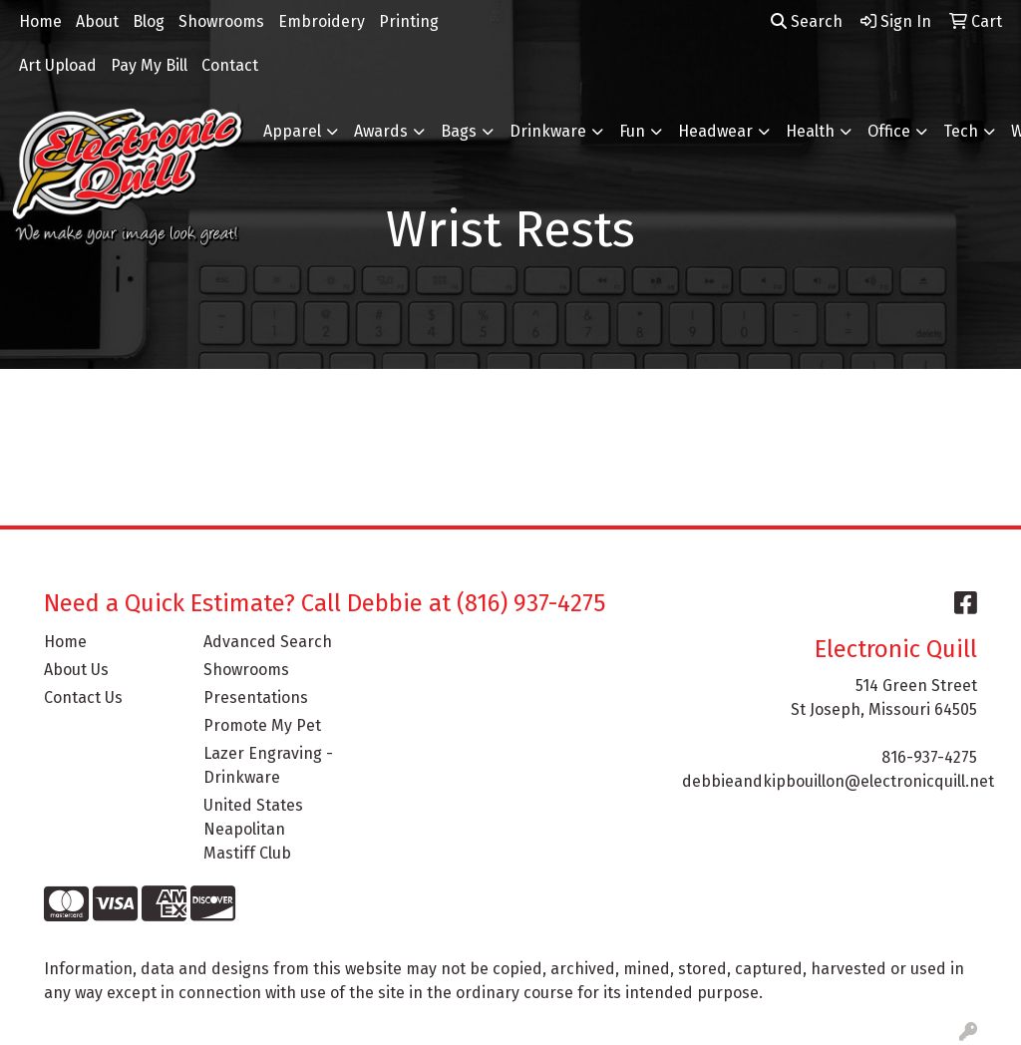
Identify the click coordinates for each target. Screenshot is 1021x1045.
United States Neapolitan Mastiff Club (253, 829)
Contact (229, 65)
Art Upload (58, 65)
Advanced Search (267, 641)
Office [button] (888, 131)
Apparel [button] (292, 131)
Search (807, 21)
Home (40, 21)
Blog (149, 21)
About (97, 21)
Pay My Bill (149, 65)
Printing (409, 21)
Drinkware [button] (548, 131)
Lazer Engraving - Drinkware (268, 765)
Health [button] (810, 131)
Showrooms (221, 21)
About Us (76, 669)
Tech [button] (960, 131)
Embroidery (321, 21)
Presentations (255, 697)
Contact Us (83, 697)
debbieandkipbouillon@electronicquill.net (838, 781)
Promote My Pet (262, 725)
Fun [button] (632, 131)
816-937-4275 (929, 757)
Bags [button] (459, 131)
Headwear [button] (715, 131)
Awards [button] (381, 131)
